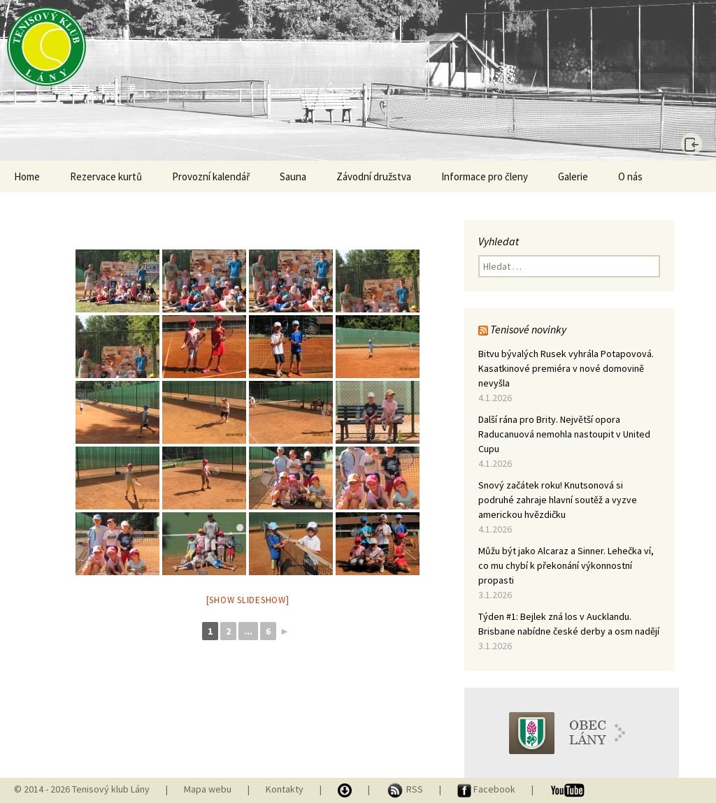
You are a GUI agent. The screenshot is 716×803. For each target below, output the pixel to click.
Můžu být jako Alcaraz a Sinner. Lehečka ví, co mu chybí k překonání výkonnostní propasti (566, 565)
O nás (630, 176)
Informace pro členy (484, 176)
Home (27, 176)
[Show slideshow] (247, 600)
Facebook (487, 789)
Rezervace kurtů (106, 176)
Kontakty (284, 789)
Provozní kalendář (211, 176)
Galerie (573, 176)
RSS (405, 789)
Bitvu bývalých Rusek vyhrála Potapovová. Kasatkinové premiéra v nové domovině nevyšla (566, 368)
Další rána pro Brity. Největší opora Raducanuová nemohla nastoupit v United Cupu (564, 434)
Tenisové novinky (528, 329)
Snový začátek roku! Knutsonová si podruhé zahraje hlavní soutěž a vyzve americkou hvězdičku (557, 500)
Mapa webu (207, 789)
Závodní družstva (373, 176)
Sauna (293, 176)
